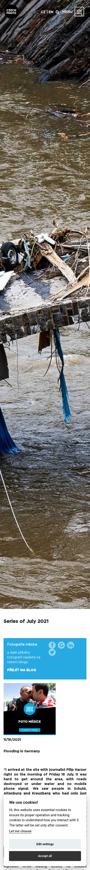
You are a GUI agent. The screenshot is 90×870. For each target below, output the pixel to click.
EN (51, 12)
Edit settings (45, 844)
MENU (67, 11)
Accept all (45, 856)
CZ (43, 12)
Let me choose (20, 831)
